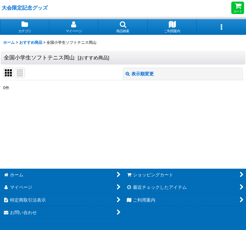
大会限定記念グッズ (25, 8)
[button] (123, 27)
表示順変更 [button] (140, 73)
